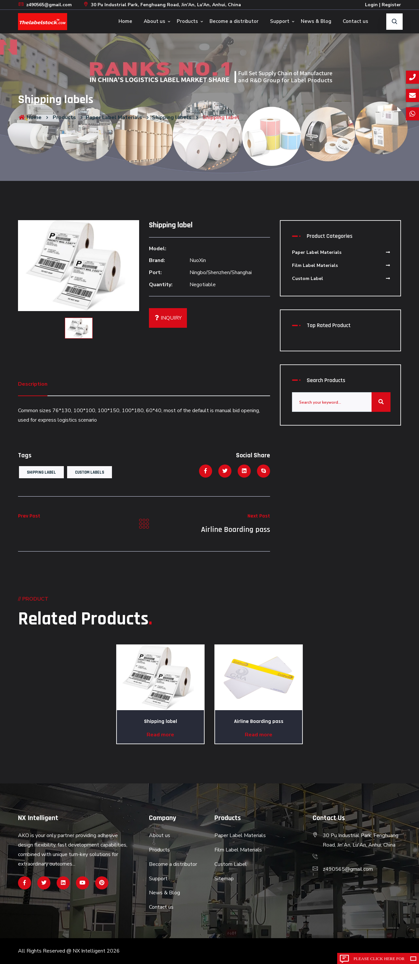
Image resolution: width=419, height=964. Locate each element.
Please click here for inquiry (379, 960)
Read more (160, 734)
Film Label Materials (341, 265)
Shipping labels (171, 117)
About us (154, 21)
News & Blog (316, 21)
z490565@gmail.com (45, 5)
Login (371, 5)
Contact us (355, 21)
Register (391, 5)
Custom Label (341, 278)
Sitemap (224, 878)
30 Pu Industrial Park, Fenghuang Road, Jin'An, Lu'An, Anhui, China (162, 5)
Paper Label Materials (114, 117)
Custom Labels (89, 472)
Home (125, 21)
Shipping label (41, 472)
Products (187, 21)
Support (279, 21)
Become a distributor (234, 21)
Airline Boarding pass (235, 530)
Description (32, 384)
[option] (78, 265)
